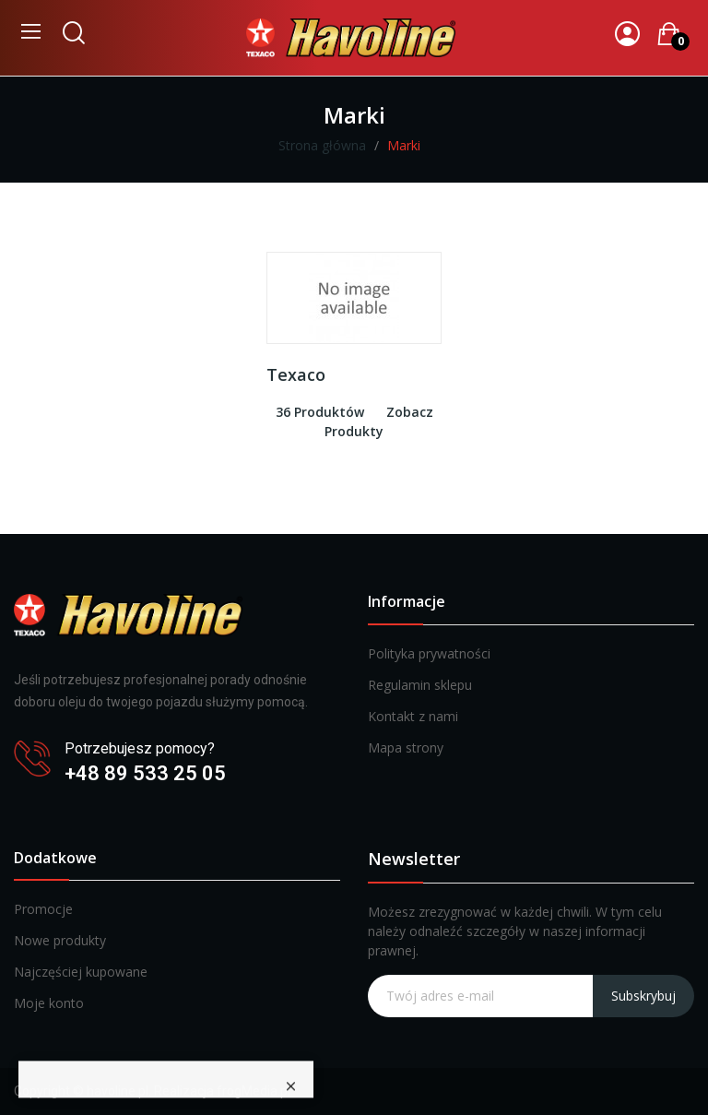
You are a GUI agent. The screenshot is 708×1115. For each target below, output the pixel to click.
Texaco (295, 374)
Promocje (43, 909)
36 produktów (320, 412)
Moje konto (49, 1003)
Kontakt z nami (413, 716)
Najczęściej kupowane (81, 971)
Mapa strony (405, 747)
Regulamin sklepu (420, 685)
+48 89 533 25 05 (145, 773)
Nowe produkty (60, 940)
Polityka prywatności (429, 653)
